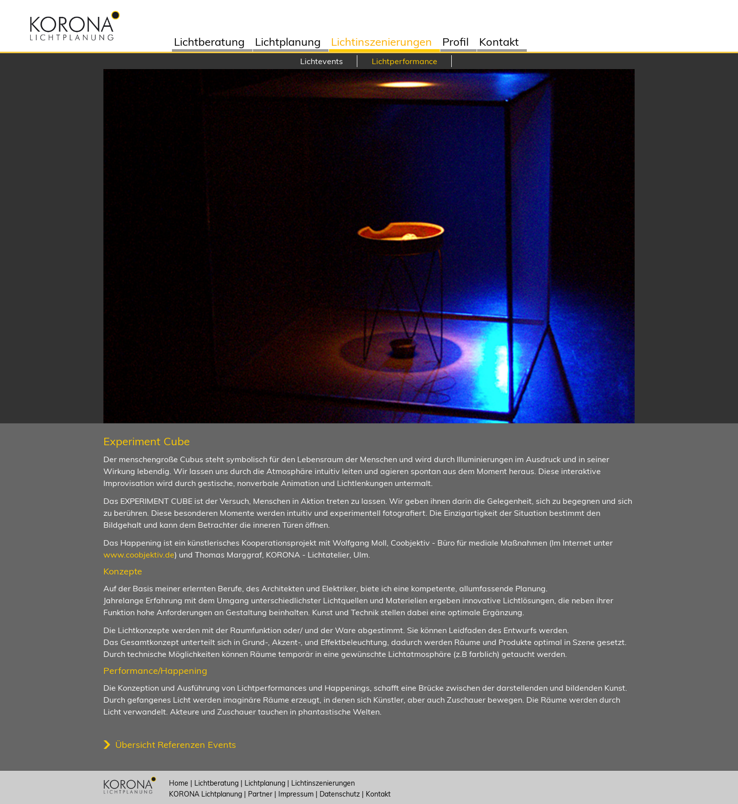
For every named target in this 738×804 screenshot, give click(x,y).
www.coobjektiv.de (138, 555)
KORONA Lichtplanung (205, 794)
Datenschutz (340, 794)
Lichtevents (321, 61)
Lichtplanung (288, 43)
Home (178, 783)
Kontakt (499, 43)
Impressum (296, 794)
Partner (260, 794)
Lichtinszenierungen (381, 43)
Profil (455, 43)
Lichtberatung (209, 43)
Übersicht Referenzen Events (175, 744)
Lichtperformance (404, 61)
